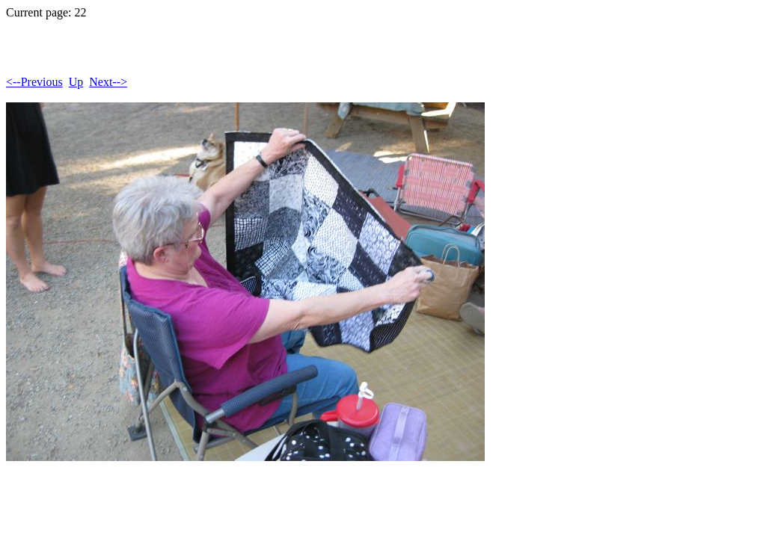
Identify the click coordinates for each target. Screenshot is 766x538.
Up (76, 81)
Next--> (108, 81)
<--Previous (34, 81)
